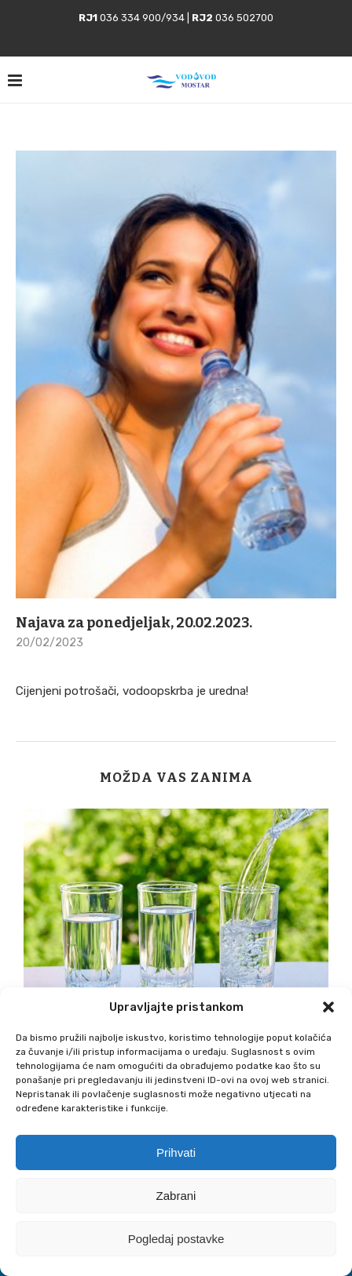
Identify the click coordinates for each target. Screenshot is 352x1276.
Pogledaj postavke (176, 1238)
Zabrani (176, 1195)
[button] (328, 1007)
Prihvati (176, 1152)
